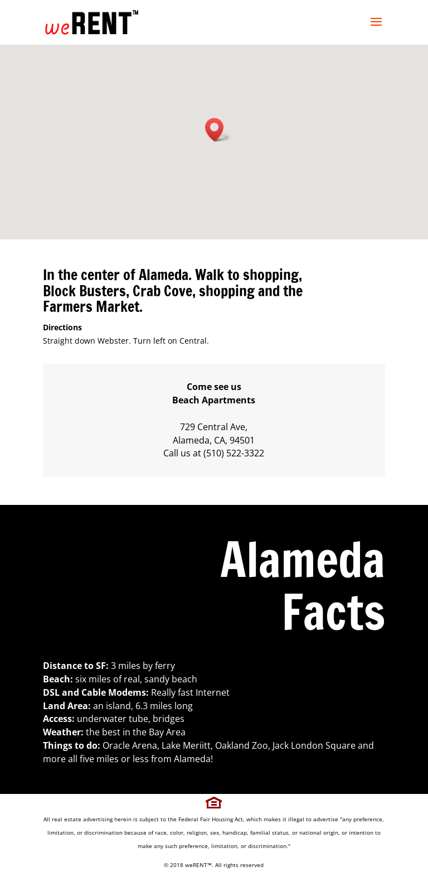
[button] (218, 130)
